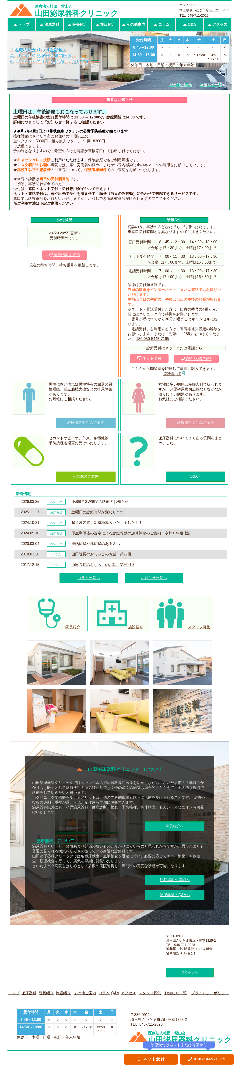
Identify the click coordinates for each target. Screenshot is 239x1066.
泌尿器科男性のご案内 (85, 423)
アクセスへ (190, 972)
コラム (161, 25)
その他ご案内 (85, 993)
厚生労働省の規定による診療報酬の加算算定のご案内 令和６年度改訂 (131, 533)
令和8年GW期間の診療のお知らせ (99, 502)
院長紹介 (77, 25)
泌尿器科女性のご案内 (195, 423)
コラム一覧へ (88, 578)
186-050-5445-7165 (152, 339)
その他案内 (133, 25)
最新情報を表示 (64, 255)
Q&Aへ (195, 476)
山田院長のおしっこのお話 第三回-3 (102, 565)
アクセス (217, 25)
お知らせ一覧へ (154, 578)
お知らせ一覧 (58, 122)
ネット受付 (149, 358)
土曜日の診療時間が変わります (97, 512)
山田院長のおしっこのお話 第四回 (101, 554)
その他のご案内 (86, 476)
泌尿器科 (49, 25)
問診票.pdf (172, 374)
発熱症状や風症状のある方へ (95, 544)
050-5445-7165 (196, 359)
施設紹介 (105, 25)
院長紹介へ (174, 826)
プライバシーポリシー (210, 993)
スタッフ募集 (150, 993)
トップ (21, 25)
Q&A (189, 25)
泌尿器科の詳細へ (175, 880)
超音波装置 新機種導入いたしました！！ (106, 523)
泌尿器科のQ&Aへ (175, 895)
